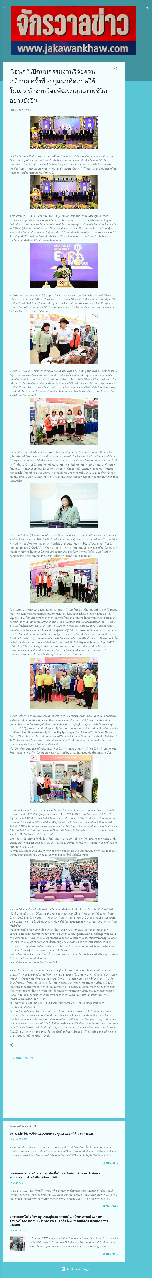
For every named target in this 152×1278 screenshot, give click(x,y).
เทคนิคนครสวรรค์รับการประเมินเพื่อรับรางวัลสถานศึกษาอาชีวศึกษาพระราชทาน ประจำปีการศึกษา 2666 (55, 1175)
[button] (116, 69)
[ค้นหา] (147, 9)
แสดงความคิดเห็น (23, 1057)
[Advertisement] (138, 112)
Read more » (110, 1163)
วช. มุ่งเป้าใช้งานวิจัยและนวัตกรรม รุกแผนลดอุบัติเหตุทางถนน (51, 1134)
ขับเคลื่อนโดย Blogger (76, 1269)
